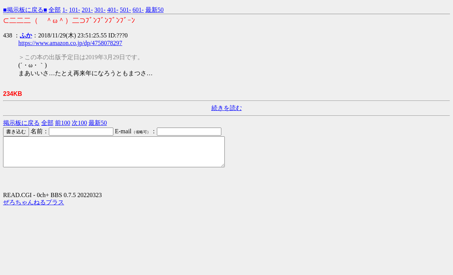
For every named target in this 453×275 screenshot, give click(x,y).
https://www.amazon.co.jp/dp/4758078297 (70, 43)
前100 (62, 123)
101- (74, 9)
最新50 (154, 9)
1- (64, 9)
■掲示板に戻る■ (25, 9)
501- (125, 9)
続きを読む (226, 108)
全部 (54, 9)
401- (112, 9)
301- (99, 9)
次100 (79, 123)
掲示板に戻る (21, 123)
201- (87, 9)
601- (137, 9)
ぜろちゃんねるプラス (33, 208)
